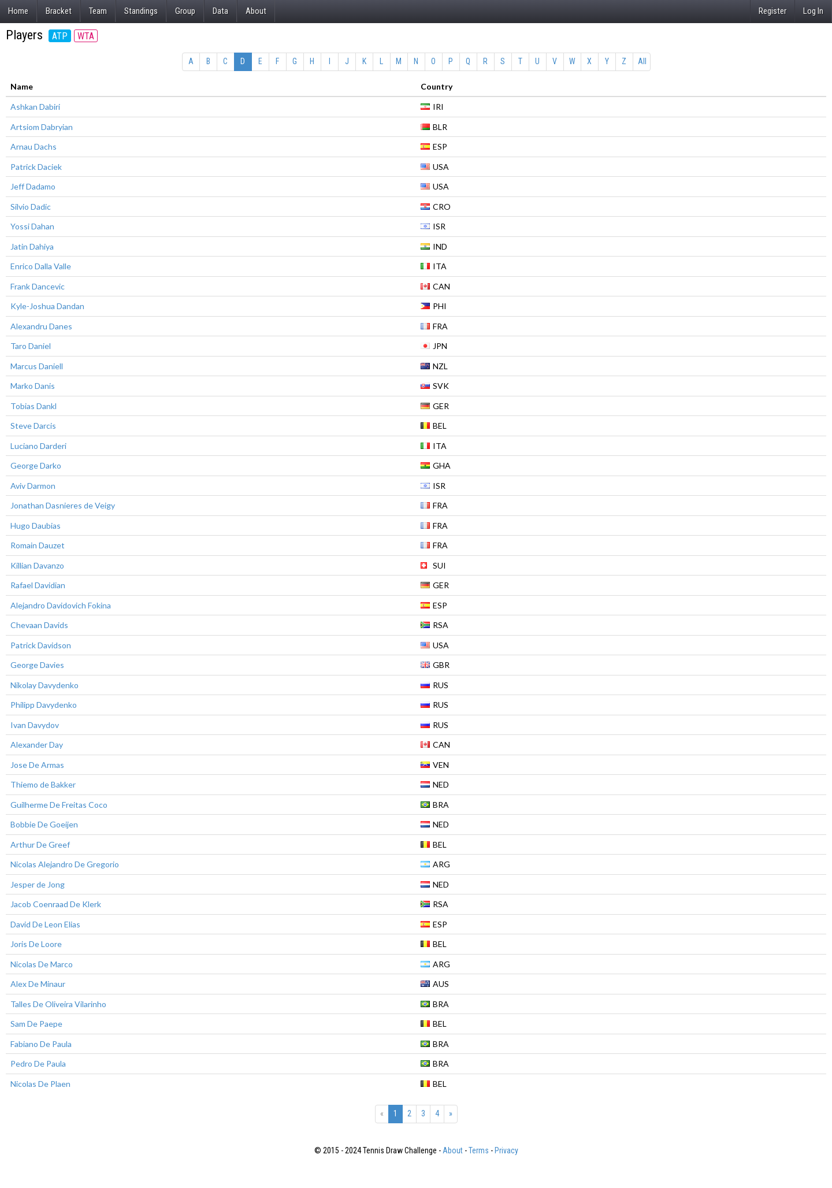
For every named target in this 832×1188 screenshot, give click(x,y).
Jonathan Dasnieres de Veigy (62, 505)
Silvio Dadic (30, 206)
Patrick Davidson (40, 645)
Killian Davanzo (37, 565)
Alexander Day (36, 744)
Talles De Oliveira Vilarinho (58, 1004)
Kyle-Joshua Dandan (47, 306)
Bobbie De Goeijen (44, 824)
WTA (85, 36)
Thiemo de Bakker (43, 784)
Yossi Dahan (32, 226)
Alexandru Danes (41, 326)
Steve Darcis (33, 425)
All (642, 61)
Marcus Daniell (36, 366)
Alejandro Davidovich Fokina (60, 605)
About (256, 11)
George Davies (37, 665)
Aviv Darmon (32, 486)
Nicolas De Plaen (40, 1084)
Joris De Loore (36, 944)
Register (772, 11)
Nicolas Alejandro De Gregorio (64, 864)
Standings (141, 11)
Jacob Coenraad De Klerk (55, 904)
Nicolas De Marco (41, 964)
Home (18, 11)
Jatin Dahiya (32, 246)
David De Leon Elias (45, 924)
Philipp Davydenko (43, 705)
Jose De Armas (37, 765)
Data (220, 11)
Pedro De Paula (38, 1063)
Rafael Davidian (37, 585)
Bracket (59, 11)
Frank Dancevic (37, 286)
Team (98, 11)
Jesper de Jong (37, 884)
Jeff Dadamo (32, 186)
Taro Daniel (30, 346)
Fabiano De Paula (41, 1044)
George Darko (35, 465)
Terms (479, 1150)
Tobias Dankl (33, 406)
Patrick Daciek (36, 167)
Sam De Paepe (36, 1024)
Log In (813, 11)
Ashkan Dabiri (35, 107)
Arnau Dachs (33, 146)
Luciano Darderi (38, 446)
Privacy (506, 1150)
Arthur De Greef (40, 844)
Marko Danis (32, 386)
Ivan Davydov (34, 725)
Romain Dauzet (37, 545)
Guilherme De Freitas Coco (58, 805)
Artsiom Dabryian (41, 127)
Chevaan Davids (39, 625)
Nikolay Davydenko (44, 685)
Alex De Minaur (37, 984)
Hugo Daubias (35, 525)
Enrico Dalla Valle (40, 266)
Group (185, 11)
